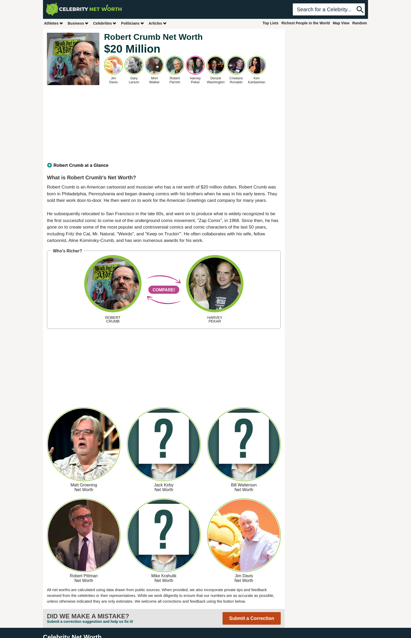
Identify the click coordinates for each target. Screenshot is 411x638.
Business (78, 23)
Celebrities (105, 23)
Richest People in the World (306, 23)
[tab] (164, 165)
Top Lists (270, 23)
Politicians (132, 23)
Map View (341, 23)
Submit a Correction (251, 618)
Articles (158, 23)
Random (359, 23)
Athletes (53, 23)
